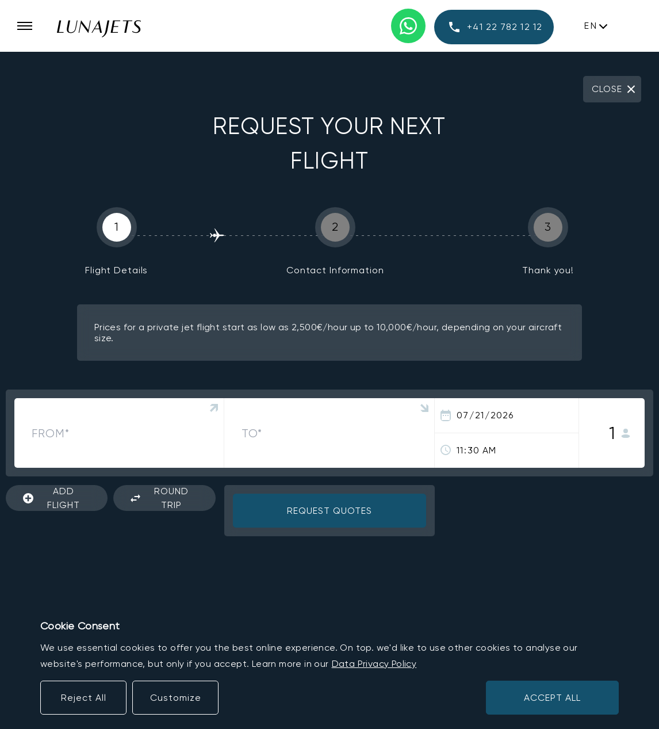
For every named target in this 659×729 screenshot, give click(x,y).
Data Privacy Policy (374, 663)
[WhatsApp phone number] (408, 26)
